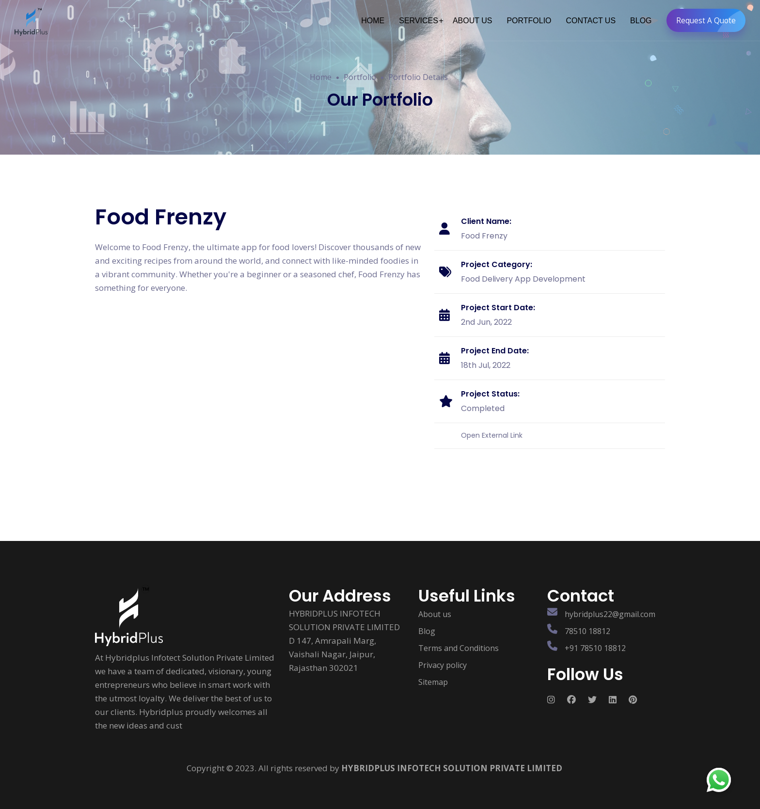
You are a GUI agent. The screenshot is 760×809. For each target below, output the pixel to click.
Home (321, 77)
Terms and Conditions (458, 643)
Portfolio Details (418, 77)
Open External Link (491, 431)
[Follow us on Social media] (557, 695)
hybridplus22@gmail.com (610, 609)
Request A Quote (707, 20)
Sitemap (433, 677)
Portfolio (360, 77)
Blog (426, 626)
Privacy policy (442, 660)
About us (434, 609)
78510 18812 (587, 626)
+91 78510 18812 (595, 643)
